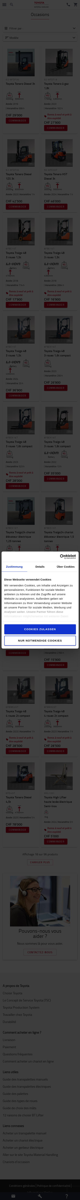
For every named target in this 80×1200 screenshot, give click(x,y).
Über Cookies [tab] (66, 566)
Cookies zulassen (40, 629)
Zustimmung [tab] (14, 566)
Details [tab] (40, 566)
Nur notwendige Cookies (40, 640)
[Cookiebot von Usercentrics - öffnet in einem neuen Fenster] (60, 556)
